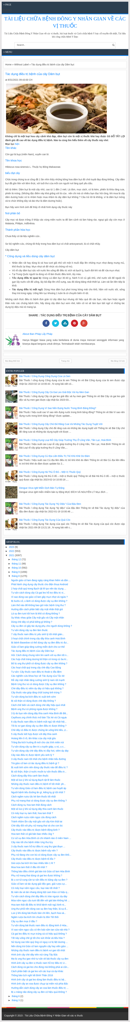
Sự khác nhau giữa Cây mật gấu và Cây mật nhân (37, 617)
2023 (12, 547)
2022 (12, 551)
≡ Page (7, 4)
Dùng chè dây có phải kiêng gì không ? (31, 621)
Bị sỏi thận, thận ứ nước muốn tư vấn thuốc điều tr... (38, 771)
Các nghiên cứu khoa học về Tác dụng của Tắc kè (37, 675)
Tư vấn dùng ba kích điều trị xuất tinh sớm (33, 696)
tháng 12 (16, 559)
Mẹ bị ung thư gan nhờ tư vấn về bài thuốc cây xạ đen (39, 958)
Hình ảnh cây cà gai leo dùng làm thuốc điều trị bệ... (38, 979)
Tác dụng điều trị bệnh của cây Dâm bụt (32, 651)
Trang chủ (65, 361)
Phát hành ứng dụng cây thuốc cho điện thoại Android (39, 584)
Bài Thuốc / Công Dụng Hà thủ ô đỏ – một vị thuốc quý (50, 472)
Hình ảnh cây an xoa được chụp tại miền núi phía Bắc (39, 983)
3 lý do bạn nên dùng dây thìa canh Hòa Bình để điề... (39, 713)
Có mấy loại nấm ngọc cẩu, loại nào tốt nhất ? (35, 888)
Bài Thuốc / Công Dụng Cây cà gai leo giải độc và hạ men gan (54, 392)
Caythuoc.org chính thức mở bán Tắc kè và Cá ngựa (39, 717)
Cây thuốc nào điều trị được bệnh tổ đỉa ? (33, 858)
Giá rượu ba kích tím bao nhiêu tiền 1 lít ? (33, 863)
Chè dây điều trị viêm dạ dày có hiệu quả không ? (37, 688)
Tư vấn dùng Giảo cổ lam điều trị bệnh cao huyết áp (38, 788)
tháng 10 (16, 567)
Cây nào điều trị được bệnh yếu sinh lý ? (32, 755)
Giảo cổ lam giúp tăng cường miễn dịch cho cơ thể (38, 646)
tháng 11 (16, 563)
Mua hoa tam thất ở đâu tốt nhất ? (29, 867)
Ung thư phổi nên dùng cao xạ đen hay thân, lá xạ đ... (39, 908)
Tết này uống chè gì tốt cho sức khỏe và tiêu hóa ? (38, 938)
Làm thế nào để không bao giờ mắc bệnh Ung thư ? (38, 605)
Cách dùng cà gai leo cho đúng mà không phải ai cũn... (40, 967)
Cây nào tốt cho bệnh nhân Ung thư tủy (32, 842)
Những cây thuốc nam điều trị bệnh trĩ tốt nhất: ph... (38, 784)
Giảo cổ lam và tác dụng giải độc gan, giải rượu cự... (39, 883)
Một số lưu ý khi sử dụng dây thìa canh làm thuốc (37, 809)
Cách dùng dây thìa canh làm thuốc (29, 775)
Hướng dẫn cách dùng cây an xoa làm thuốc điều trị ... (40, 988)
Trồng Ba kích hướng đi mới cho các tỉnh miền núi (37, 742)
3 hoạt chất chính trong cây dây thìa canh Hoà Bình (38, 638)
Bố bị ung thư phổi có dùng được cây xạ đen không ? (39, 663)
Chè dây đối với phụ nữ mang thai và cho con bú (37, 825)
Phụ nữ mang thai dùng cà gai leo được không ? (36, 875)
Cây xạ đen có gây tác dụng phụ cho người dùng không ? (41, 626)
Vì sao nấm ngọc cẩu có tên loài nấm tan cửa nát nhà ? (40, 929)
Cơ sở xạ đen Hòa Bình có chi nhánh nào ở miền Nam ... (41, 838)
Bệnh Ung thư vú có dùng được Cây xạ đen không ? (38, 684)
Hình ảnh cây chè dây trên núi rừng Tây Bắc (34, 954)
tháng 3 (16, 1000)
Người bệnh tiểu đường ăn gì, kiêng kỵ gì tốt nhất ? (38, 792)
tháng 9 (16, 572)
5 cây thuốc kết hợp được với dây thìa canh (34, 734)
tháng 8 (16, 576)
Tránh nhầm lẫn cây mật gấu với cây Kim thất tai (36, 821)
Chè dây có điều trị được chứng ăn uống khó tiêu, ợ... (39, 730)
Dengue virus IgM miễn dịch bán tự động (41, 488)
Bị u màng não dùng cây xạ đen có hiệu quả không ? (39, 992)
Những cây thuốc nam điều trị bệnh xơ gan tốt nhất (38, 950)
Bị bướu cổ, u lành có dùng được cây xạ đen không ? (39, 601)
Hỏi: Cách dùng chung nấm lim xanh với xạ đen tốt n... (39, 655)
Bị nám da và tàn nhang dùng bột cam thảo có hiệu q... (40, 892)
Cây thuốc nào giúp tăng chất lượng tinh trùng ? (36, 692)
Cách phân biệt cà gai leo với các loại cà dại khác (37, 971)
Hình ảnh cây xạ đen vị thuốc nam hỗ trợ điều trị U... (39, 963)
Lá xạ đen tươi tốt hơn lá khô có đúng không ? (35, 613)
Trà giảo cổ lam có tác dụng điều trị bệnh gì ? (35, 763)
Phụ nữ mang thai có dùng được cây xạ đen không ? (39, 800)
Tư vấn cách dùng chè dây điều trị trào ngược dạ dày (39, 896)
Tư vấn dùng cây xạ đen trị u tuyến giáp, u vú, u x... (38, 746)
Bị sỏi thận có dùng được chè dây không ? (33, 700)
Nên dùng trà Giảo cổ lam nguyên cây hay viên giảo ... (39, 946)
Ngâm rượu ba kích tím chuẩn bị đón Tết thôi (35, 917)
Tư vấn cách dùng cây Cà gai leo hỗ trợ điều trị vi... (38, 592)
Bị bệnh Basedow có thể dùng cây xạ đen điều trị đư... (40, 642)
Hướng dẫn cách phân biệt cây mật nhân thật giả (37, 609)
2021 (12, 555)
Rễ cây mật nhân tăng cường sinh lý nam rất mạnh (38, 680)
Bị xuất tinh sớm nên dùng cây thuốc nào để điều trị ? (39, 767)
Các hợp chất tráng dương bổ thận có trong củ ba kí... (39, 659)
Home (8, 64)
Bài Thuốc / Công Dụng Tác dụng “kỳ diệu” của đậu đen (50, 504)
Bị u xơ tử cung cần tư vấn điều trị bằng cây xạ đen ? (39, 879)
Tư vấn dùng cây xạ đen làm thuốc (29, 630)
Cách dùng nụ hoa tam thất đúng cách (31, 805)
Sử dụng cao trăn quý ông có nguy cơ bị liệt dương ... (39, 942)
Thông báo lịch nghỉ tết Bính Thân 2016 (32, 975)
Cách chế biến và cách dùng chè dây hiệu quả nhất (38, 705)
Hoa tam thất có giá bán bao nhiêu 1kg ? (32, 834)
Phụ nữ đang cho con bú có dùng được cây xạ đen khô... (41, 854)
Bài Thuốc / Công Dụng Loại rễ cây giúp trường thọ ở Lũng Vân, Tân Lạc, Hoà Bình (65, 440)
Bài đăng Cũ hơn (118, 361)
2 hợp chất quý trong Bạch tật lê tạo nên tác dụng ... (38, 588)
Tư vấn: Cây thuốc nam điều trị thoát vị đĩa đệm (36, 671)
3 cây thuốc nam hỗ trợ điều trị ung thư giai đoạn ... (38, 846)
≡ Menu (7, 52)
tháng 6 (16, 996)
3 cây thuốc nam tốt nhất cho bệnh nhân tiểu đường (38, 759)
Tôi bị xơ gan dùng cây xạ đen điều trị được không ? (39, 725)
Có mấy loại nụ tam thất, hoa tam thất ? (32, 813)
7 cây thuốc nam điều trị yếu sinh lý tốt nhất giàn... (37, 634)
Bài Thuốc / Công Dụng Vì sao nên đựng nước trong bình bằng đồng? (57, 408)
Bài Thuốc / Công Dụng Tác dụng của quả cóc (44, 519)
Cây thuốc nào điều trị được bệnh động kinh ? (35, 829)
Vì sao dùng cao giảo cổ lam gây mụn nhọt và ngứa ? (39, 597)
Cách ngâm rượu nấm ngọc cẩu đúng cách (33, 817)
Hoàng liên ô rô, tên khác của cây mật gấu (33, 738)
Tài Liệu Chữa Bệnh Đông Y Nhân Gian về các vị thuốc (54, 1015)
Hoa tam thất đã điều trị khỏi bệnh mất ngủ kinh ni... (38, 904)
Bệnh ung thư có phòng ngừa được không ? (34, 709)
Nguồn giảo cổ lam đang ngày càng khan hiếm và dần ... (41, 580)
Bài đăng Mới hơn (12, 361)
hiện (17, 144)
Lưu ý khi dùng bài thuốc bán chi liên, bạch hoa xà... (38, 913)
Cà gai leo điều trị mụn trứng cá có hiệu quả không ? (39, 933)
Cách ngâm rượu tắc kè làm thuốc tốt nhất (33, 796)
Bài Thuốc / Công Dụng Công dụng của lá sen (44, 376)
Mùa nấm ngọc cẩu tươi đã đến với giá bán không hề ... (40, 900)
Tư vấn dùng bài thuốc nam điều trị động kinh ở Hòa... (39, 925)
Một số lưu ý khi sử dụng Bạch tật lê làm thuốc (35, 780)
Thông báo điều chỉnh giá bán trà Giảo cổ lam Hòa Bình (40, 871)
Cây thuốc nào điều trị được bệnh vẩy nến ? (34, 850)
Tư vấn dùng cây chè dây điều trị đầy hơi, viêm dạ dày (40, 750)
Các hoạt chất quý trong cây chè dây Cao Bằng (36, 667)
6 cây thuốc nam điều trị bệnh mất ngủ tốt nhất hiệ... (39, 721)
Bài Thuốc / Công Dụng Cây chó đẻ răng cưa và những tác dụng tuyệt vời (61, 424)
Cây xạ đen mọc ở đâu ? (24, 921)
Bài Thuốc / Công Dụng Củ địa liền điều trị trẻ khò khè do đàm (54, 456)
